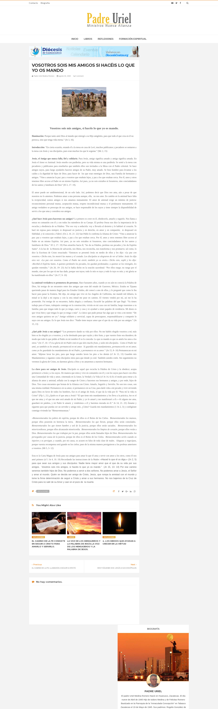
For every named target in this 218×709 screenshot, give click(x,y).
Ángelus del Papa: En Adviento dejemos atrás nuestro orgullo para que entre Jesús (56, 681)
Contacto (33, 3)
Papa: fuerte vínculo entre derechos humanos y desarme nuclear (53, 673)
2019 (151, 248)
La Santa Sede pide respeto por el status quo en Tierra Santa (56, 664)
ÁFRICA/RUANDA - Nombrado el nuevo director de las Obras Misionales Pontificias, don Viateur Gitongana (109, 681)
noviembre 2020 (155, 293)
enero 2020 (153, 255)
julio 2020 (152, 277)
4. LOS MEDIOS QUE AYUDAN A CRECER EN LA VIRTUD (119, 542)
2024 (151, 313)
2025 (151, 316)
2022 (151, 305)
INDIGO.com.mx (146, 701)
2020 (151, 251)
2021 (151, 301)
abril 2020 (152, 266)
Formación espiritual (133, 39)
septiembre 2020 (155, 285)
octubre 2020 (154, 289)
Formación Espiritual (157, 339)
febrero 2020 (153, 258)
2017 (151, 240)
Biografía (45, 3)
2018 (151, 244)
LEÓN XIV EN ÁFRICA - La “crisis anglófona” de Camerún (106, 664)
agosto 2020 (153, 281)
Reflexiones (105, 39)
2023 (151, 309)
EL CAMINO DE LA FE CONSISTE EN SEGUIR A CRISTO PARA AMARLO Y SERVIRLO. (48, 544)
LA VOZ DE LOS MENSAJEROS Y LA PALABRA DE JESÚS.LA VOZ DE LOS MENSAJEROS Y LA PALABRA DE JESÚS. (83, 545)
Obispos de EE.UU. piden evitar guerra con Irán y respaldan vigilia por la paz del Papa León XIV (159, 664)
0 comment (78, 76)
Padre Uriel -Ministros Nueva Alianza (101, 701)
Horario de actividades (123, 647)
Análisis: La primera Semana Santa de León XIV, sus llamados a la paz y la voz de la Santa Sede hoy (160, 673)
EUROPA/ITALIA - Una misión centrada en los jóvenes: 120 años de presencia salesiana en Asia (109, 673)
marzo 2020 (153, 262)
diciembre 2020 (155, 296)
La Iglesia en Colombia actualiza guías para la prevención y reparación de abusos (157, 681)
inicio (74, 39)
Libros (88, 39)
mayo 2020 (153, 270)
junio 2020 (153, 274)
